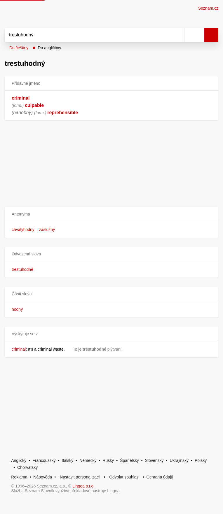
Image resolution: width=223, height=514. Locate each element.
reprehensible (62, 112)
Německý (87, 460)
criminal (20, 98)
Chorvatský (27, 467)
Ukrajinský (179, 460)
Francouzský (43, 460)
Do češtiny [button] (18, 47)
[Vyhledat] (88, 35)
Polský (201, 460)
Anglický (18, 460)
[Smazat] (177, 35)
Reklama (19, 477)
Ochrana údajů (159, 477)
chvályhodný (23, 229)
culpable (34, 105)
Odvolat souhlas (123, 477)
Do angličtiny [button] (49, 47)
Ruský (108, 460)
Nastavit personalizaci (80, 477)
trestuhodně (22, 269)
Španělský (129, 460)
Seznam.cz (208, 8)
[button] (111, 214)
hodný (17, 309)
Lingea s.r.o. (83, 486)
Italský (68, 460)
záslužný (47, 229)
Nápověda (42, 477)
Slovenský (154, 460)
